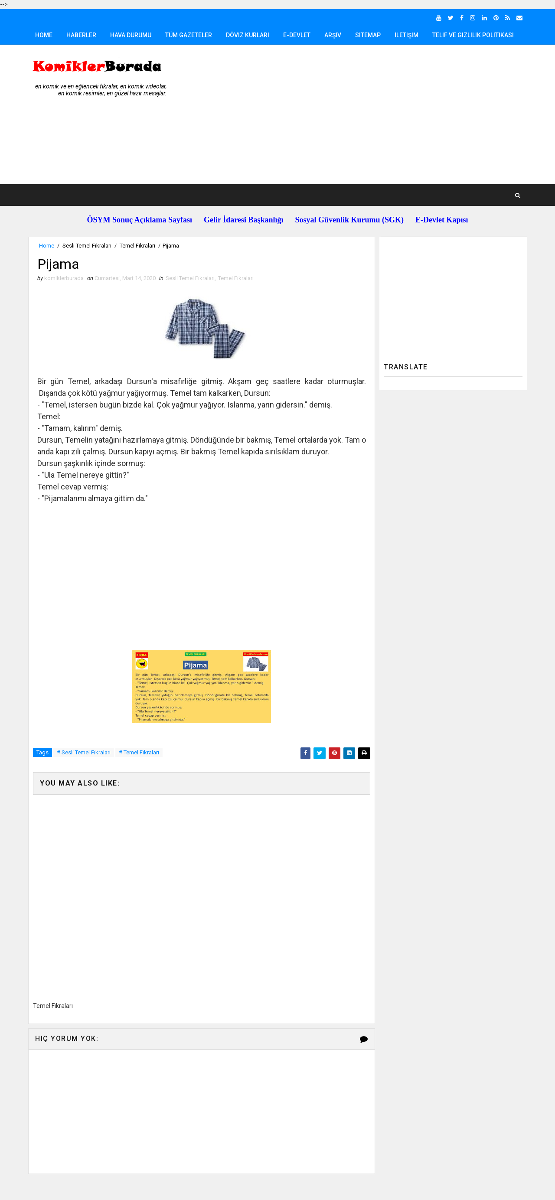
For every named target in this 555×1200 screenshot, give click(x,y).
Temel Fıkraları (137, 245)
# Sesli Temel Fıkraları (84, 752)
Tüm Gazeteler (188, 35)
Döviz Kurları (247, 35)
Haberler (81, 35)
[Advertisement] (368, 115)
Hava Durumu (130, 35)
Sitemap (368, 35)
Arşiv (332, 35)
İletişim (406, 35)
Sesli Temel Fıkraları (86, 245)
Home (43, 35)
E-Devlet (296, 35)
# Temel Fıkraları (139, 752)
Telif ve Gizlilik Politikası (473, 35)
